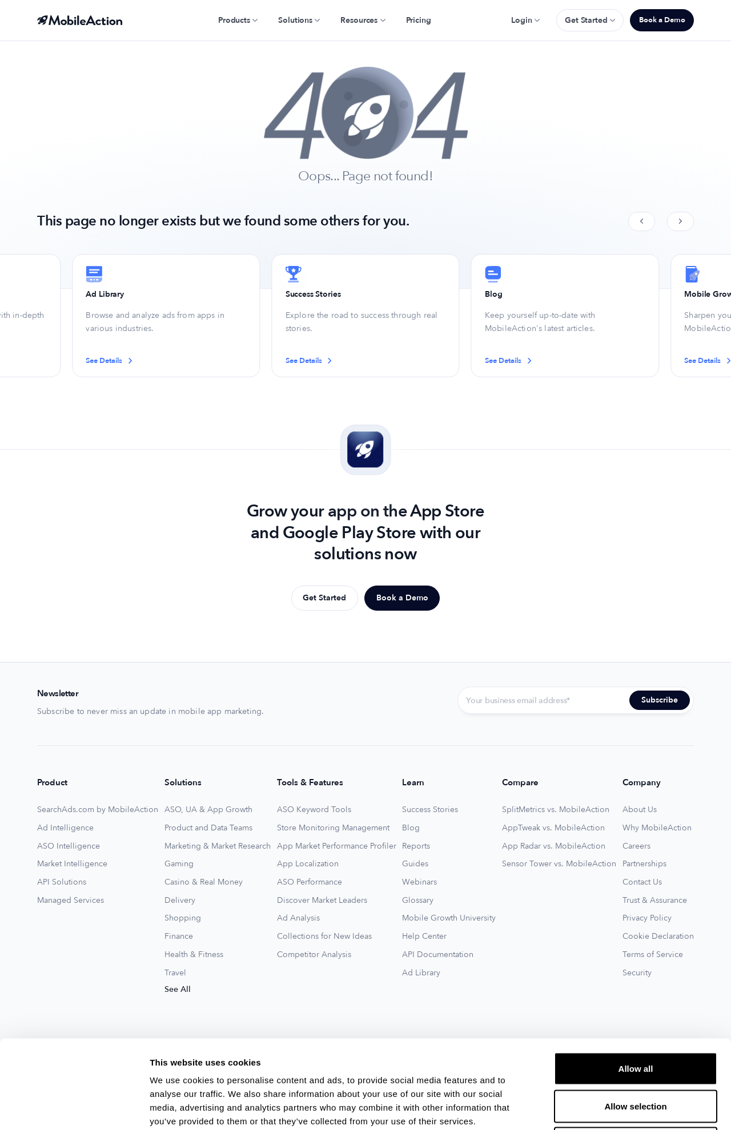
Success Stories (430, 809)
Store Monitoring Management (333, 828)
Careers (636, 846)
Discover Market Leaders (322, 900)
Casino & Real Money (203, 882)
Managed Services (70, 900)
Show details (599, 1107)
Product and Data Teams (208, 828)
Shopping (182, 918)
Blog (411, 828)
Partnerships (644, 864)
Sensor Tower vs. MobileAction (559, 864)
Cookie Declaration (658, 936)
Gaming (179, 864)
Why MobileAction (657, 828)
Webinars (419, 882)
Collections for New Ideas (324, 936)
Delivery (179, 900)
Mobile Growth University (449, 918)
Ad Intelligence (65, 828)
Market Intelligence (72, 864)
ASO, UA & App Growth (208, 809)
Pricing (418, 20)
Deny (635, 1055)
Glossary (417, 900)
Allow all (635, 980)
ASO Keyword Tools (314, 809)
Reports (416, 846)
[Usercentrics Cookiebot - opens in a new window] (74, 1107)
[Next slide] (680, 221)
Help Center (424, 936)
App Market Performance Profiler (336, 846)
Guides (415, 864)
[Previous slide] (641, 221)
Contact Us (642, 882)
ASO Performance (309, 882)
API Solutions (61, 882)
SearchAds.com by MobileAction (97, 809)
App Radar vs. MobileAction (553, 846)
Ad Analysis (298, 918)
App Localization (308, 864)
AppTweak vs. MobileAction (553, 828)
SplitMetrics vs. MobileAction (555, 809)
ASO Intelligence (68, 846)
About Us (639, 809)
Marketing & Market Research (217, 846)
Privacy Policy (647, 918)
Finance (178, 936)
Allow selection (635, 1018)
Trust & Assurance (654, 900)
